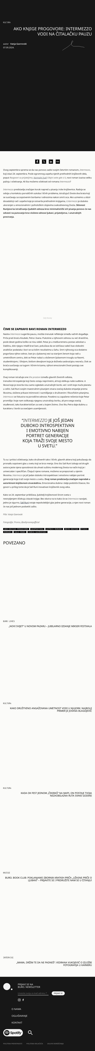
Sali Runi (24, 502)
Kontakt (17, 1022)
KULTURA (7, 22)
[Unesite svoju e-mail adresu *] (33, 993)
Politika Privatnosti (12, 1044)
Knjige (6, 873)
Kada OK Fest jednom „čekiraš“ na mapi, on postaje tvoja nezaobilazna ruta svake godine (56, 794)
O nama (16, 1009)
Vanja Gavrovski (18, 43)
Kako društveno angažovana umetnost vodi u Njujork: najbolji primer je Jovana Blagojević (51, 709)
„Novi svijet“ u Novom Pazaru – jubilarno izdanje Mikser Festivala (50, 626)
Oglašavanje (19, 1015)
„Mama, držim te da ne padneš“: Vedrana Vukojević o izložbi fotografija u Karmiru (54, 964)
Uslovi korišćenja (55, 1044)
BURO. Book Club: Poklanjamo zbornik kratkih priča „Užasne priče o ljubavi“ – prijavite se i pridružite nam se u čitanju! (48, 879)
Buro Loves (9, 621)
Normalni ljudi (40, 177)
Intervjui (8, 957)
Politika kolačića (34, 1044)
